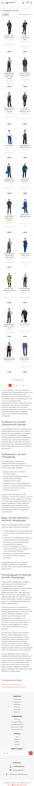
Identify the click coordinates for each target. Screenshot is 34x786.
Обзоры (17, 744)
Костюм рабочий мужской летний (14, 687)
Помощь (17, 719)
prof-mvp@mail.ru (18, 770)
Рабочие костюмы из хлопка (12, 684)
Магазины (17, 704)
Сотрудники (17, 702)
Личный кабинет (17, 729)
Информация (17, 716)
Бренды (17, 742)
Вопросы (17, 739)
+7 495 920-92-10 (18, 766)
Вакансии (17, 712)
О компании (17, 699)
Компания (17, 696)
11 (23, 385)
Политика (17, 709)
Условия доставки (17, 724)
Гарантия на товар (17, 727)
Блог (17, 737)
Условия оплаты (17, 722)
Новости (17, 707)
